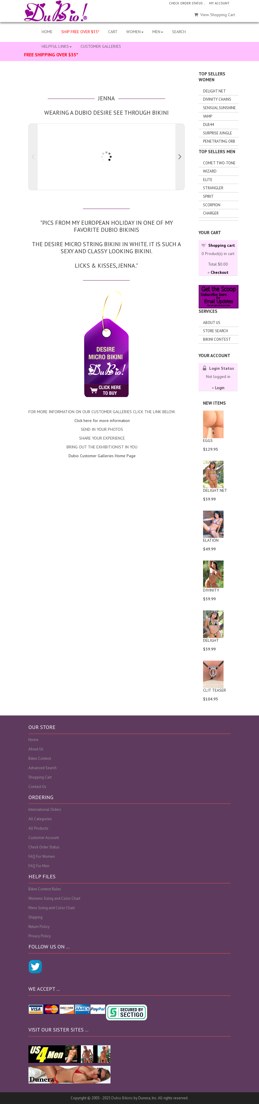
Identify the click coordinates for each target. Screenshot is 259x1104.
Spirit (208, 196)
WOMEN (135, 31)
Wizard (210, 171)
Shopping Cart (40, 777)
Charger (211, 213)
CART (112, 31)
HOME (47, 31)
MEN (157, 31)
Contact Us (37, 786)
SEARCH (179, 31)
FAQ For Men (38, 865)
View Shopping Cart (214, 14)
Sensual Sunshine (219, 107)
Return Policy (39, 926)
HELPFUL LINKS (57, 46)
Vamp (207, 116)
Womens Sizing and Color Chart (54, 898)
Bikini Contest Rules (44, 889)
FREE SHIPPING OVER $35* (51, 55)
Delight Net (214, 91)
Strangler (213, 187)
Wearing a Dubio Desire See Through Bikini (106, 113)
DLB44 (208, 124)
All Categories (40, 818)
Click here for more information (102, 420)
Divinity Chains (217, 99)
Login (219, 387)
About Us (211, 322)
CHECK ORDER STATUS (185, 3)
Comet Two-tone (219, 163)
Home (33, 739)
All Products (38, 828)
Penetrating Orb (219, 141)
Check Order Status (43, 847)
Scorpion (211, 204)
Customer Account (43, 837)
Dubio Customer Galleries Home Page (102, 455)
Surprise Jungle (217, 133)
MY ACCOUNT (219, 3)
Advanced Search (42, 767)
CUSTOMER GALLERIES (101, 46)
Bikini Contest (217, 339)
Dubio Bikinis (122, 1097)
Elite (207, 179)
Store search (215, 330)
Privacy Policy (39, 935)
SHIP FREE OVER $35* (80, 31)
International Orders (44, 809)
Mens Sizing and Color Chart (51, 907)
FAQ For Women (41, 856)
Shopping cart (221, 245)
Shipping (35, 917)
